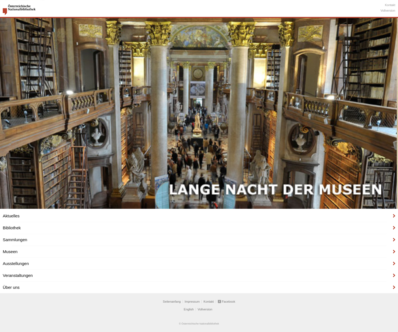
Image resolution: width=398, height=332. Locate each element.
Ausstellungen (16, 263)
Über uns (11, 287)
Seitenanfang (172, 301)
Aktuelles (11, 215)
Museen (10, 251)
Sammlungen (15, 239)
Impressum (192, 301)
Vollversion (388, 10)
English (189, 309)
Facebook (228, 301)
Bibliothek (12, 227)
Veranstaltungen (18, 275)
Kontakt (390, 5)
